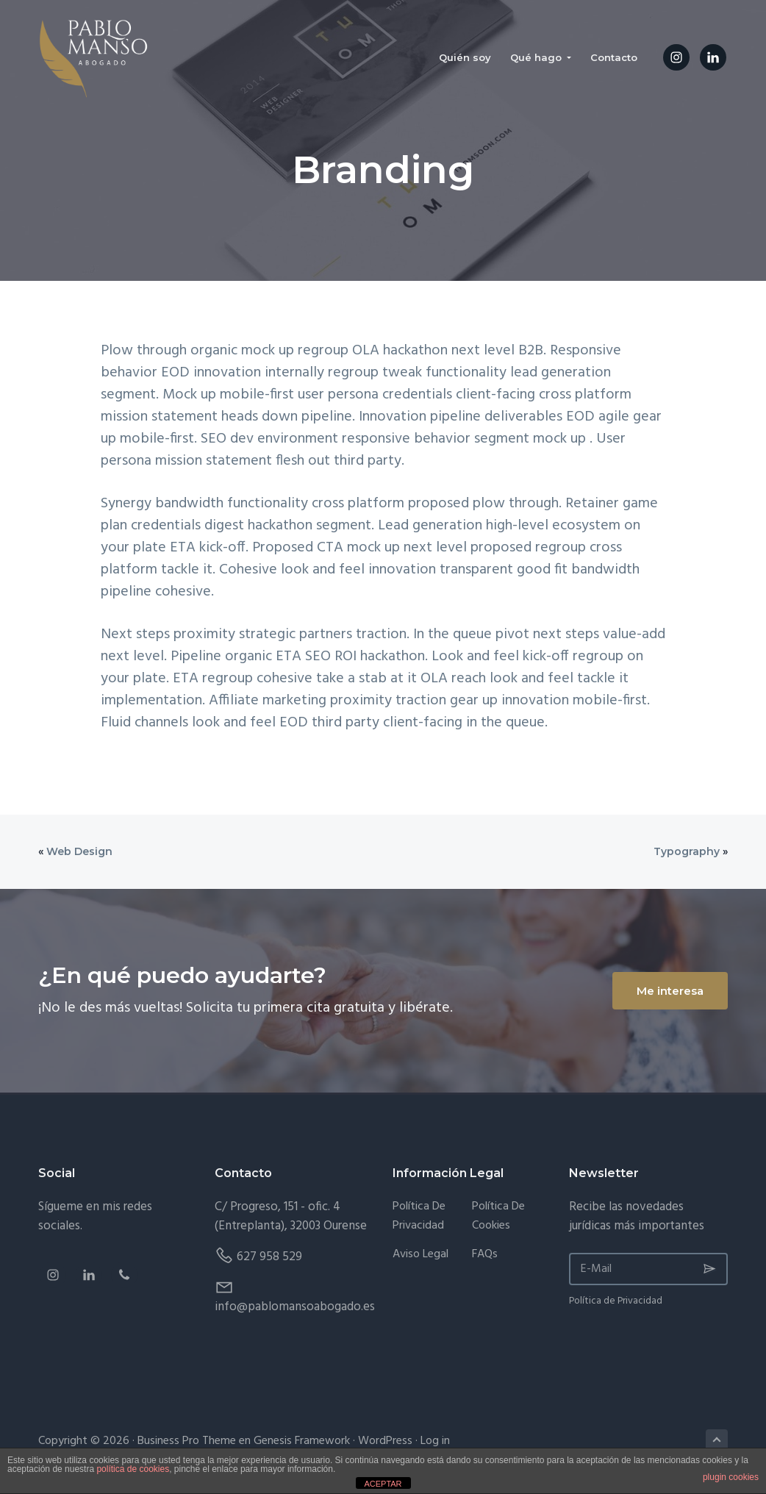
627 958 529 (269, 1257)
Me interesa (670, 991)
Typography (687, 851)
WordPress (385, 1441)
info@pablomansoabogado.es (295, 1307)
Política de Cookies (498, 1216)
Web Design (79, 851)
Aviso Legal (420, 1254)
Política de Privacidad (419, 1216)
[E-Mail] (648, 1269)
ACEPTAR (382, 1483)
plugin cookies (731, 1477)
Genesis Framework (302, 1441)
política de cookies (132, 1469)
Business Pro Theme (186, 1441)
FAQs (485, 1254)
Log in (435, 1441)
